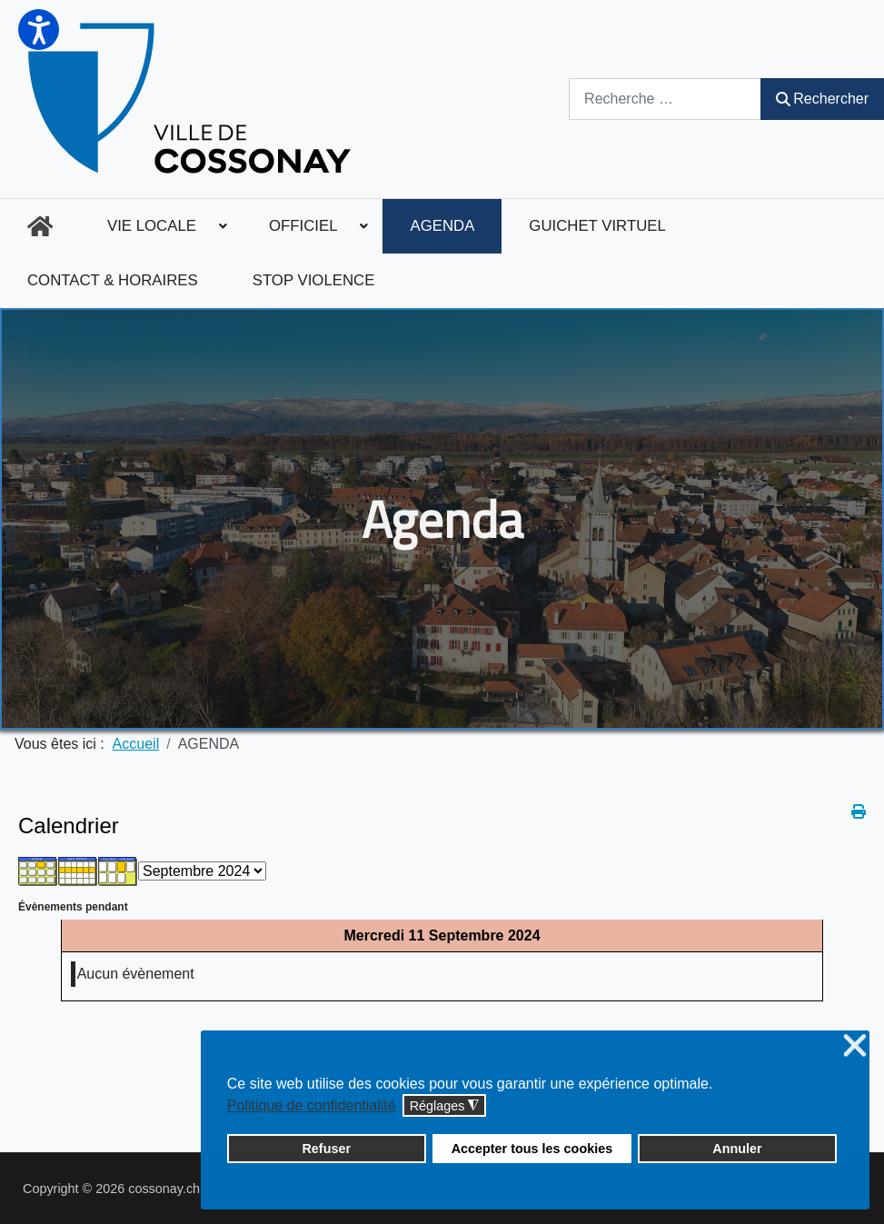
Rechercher (822, 98)
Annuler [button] (736, 1148)
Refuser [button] (326, 1148)
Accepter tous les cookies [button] (532, 1148)
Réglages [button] (445, 1106)
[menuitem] (40, 226)
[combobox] (665, 98)
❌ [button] (855, 1046)
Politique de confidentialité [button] (311, 1105)
